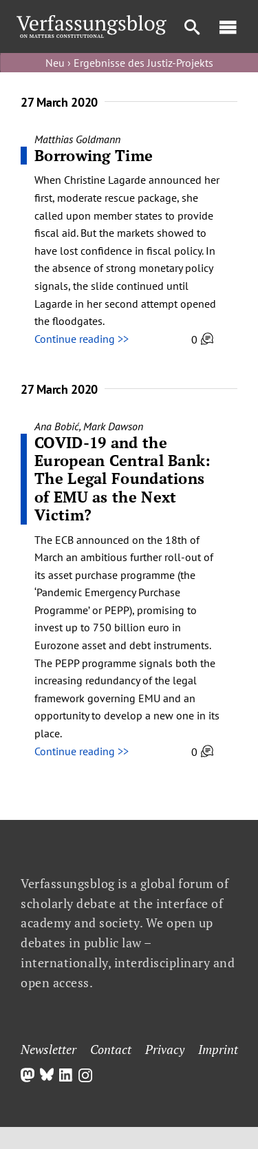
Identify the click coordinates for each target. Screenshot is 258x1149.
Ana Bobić (56, 426)
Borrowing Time (93, 155)
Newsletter (48, 1049)
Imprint (218, 1049)
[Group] (91, 21)
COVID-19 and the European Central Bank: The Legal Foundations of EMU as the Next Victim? (122, 478)
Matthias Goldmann (77, 139)
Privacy (164, 1049)
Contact (110, 1049)
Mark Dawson (113, 426)
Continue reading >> (81, 339)
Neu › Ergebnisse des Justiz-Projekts (129, 63)
